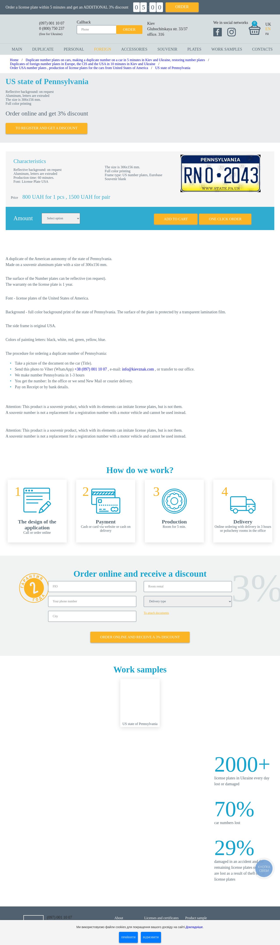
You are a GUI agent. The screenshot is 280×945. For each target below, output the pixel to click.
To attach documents (156, 610)
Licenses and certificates (161, 913)
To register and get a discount (47, 126)
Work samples (226, 49)
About (118, 913)
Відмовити (151, 937)
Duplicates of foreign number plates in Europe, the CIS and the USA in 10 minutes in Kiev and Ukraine (82, 64)
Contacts (262, 49)
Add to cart (175, 216)
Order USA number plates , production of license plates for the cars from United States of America (79, 68)
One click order (225, 216)
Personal (74, 49)
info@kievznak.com (138, 366)
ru (267, 33)
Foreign (102, 49)
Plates (194, 49)
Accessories (134, 49)
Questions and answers (201, 919)
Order (182, 7)
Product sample (196, 913)
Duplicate (43, 49)
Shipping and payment (160, 919)
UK (268, 24)
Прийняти (128, 937)
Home (14, 60)
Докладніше (194, 927)
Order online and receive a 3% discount (140, 632)
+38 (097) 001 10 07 (91, 366)
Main (17, 49)
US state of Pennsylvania (172, 68)
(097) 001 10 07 (52, 23)
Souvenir (167, 49)
